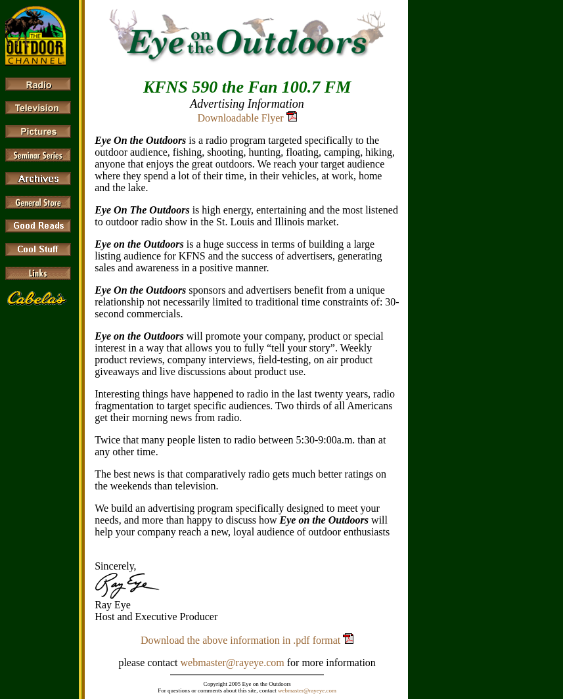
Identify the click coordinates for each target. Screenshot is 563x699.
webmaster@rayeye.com (232, 662)
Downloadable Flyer (241, 118)
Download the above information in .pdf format (242, 640)
